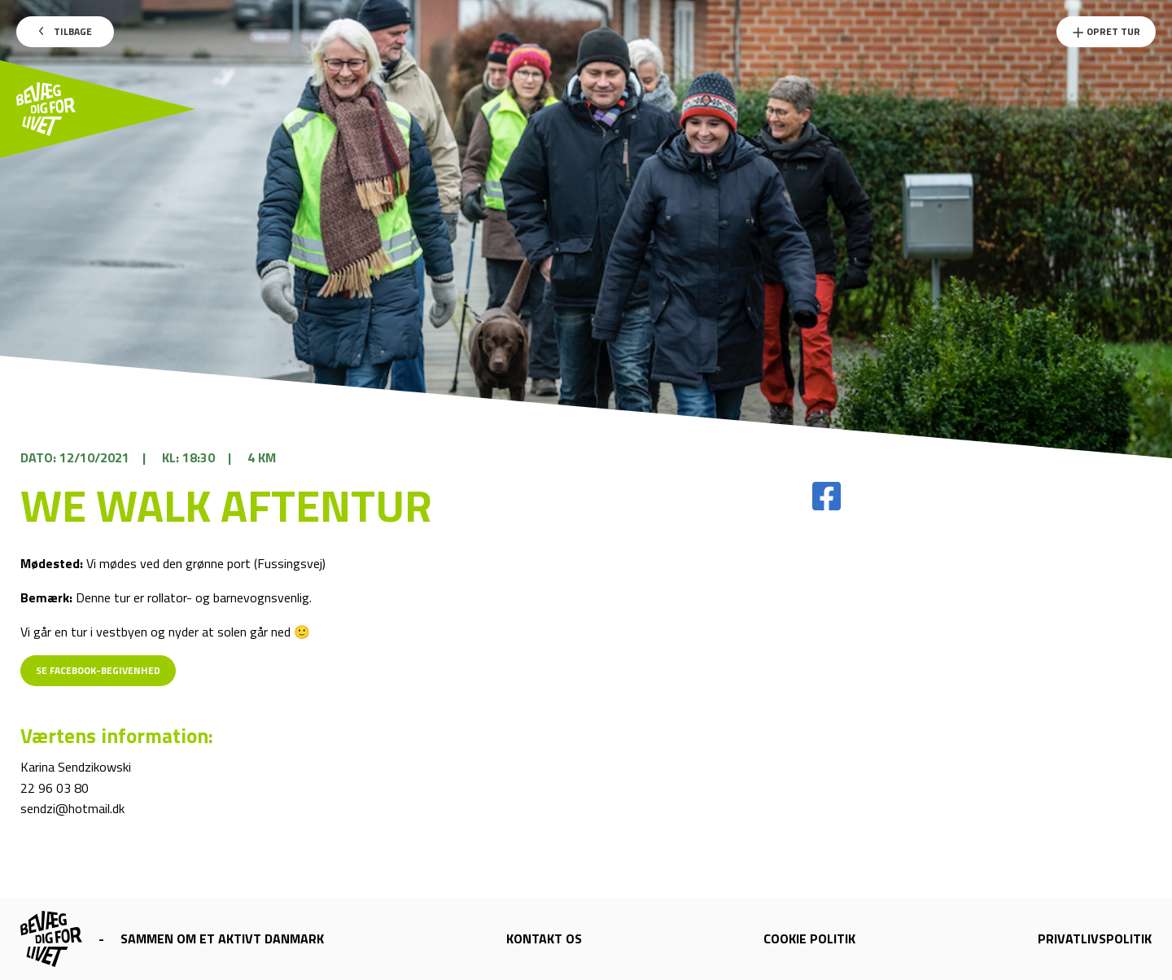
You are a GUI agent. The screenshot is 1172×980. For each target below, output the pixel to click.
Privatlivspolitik (1095, 938)
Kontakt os (544, 938)
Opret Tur (1106, 31)
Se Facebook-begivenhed (98, 670)
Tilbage (65, 31)
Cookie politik (809, 938)
